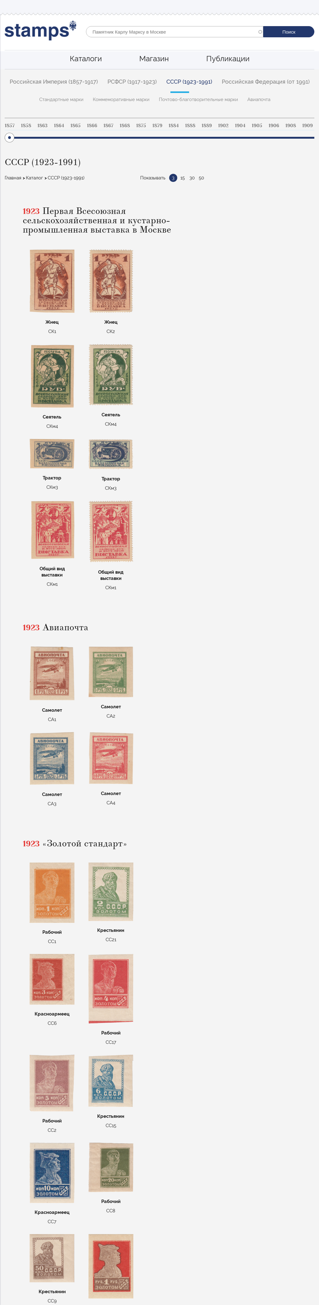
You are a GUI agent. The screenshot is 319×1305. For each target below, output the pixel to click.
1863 (42, 125)
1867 (108, 125)
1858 (26, 125)
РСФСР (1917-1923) (132, 81)
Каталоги (86, 58)
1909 (307, 125)
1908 (290, 125)
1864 (59, 125)
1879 (157, 125)
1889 (207, 125)
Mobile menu (309, 6)
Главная (13, 178)
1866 (92, 125)
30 (192, 178)
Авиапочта (258, 99)
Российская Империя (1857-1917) (54, 81)
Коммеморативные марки (121, 99)
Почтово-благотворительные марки (198, 99)
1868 (125, 125)
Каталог (34, 178)
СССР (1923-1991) (189, 81)
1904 (240, 125)
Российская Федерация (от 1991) (266, 81)
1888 (190, 125)
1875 (141, 125)
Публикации (228, 58)
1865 (75, 125)
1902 (223, 125)
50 (201, 178)
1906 (274, 125)
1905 (257, 125)
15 (182, 178)
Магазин (154, 58)
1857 (10, 125)
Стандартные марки (61, 99)
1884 (174, 125)
